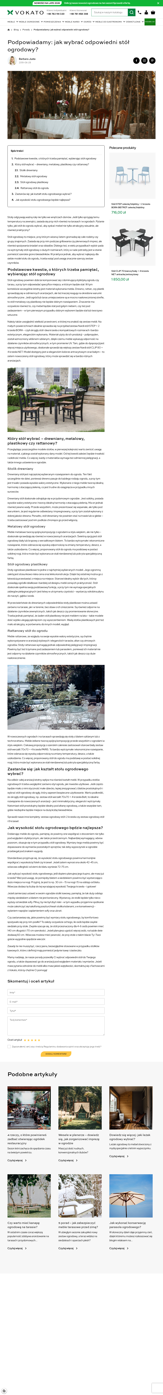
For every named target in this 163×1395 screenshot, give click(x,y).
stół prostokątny (29, 805)
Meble (11, 22)
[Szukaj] (113, 12)
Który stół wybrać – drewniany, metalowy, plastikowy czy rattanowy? (50, 164)
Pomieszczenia (52, 22)
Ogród (88, 22)
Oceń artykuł (14, 1039)
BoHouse (150, 22)
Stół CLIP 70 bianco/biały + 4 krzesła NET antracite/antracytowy (130, 273)
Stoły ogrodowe (16, 570)
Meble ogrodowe (29, 22)
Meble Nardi (72, 22)
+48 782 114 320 (55, 13)
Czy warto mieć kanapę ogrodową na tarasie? (26, 1232)
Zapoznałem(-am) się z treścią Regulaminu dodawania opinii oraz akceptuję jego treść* (56, 1046)
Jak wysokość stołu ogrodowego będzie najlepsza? (41, 199)
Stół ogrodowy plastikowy (31, 182)
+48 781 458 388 (79, 13)
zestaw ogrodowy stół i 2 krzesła (58, 817)
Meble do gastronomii (108, 22)
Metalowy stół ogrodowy (31, 176)
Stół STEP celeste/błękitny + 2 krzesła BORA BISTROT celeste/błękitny (130, 206)
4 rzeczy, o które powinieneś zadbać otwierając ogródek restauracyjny (23, 1142)
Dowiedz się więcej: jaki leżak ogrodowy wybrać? (129, 1138)
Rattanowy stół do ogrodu (32, 188)
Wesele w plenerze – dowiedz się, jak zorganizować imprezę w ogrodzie (78, 1142)
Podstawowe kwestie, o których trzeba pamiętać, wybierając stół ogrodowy (54, 158)
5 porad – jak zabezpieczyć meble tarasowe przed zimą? (76, 1234)
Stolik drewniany (26, 170)
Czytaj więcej (17, 1167)
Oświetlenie (133, 22)
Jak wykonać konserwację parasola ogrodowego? (130, 1232)
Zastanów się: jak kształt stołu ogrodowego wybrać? (42, 194)
